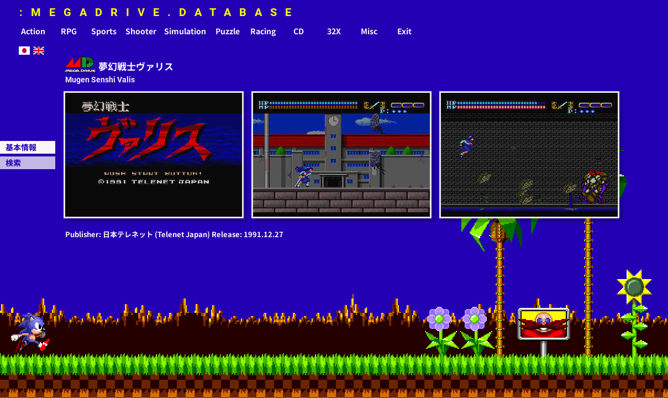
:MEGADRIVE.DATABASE (159, 12)
